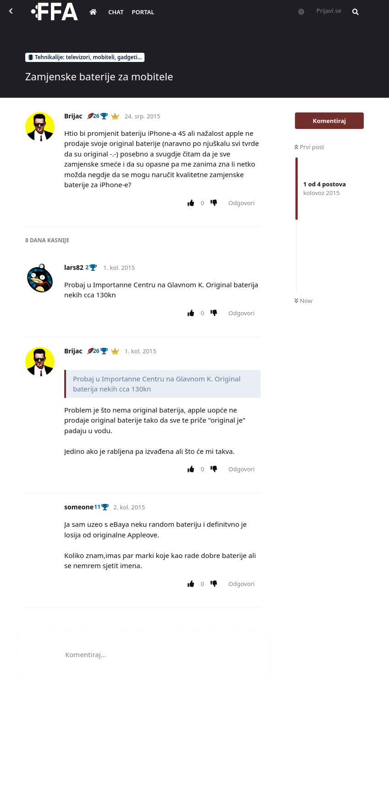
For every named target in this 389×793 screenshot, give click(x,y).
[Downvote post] (215, 203)
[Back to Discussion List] (16, 16)
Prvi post (309, 147)
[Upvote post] (192, 203)
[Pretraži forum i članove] (353, 16)
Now (303, 300)
